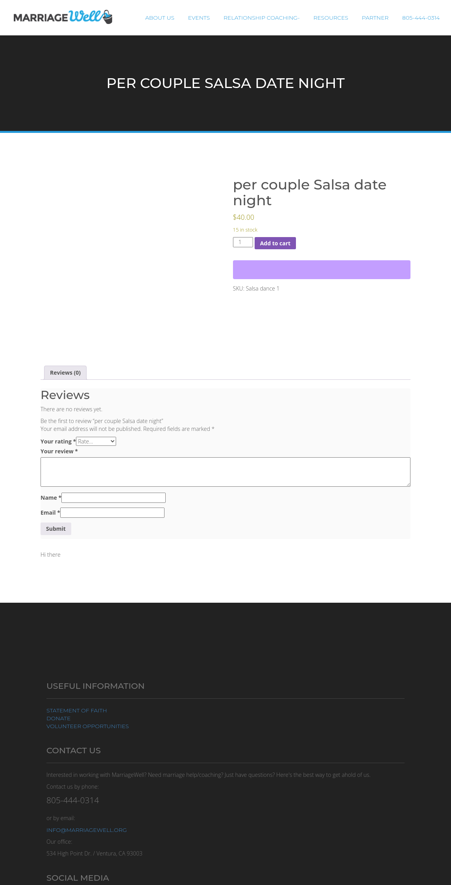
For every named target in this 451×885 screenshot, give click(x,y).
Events (208, 17)
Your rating (58, 441)
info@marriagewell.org (86, 829)
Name (51, 497)
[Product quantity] (243, 242)
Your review (59, 451)
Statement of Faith (76, 710)
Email (50, 512)
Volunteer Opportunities (87, 726)
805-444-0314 (422, 17)
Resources (335, 17)
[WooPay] (321, 269)
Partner (378, 17)
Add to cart (275, 243)
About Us (170, 17)
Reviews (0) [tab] (65, 372)
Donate (58, 718)
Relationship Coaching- (269, 17)
